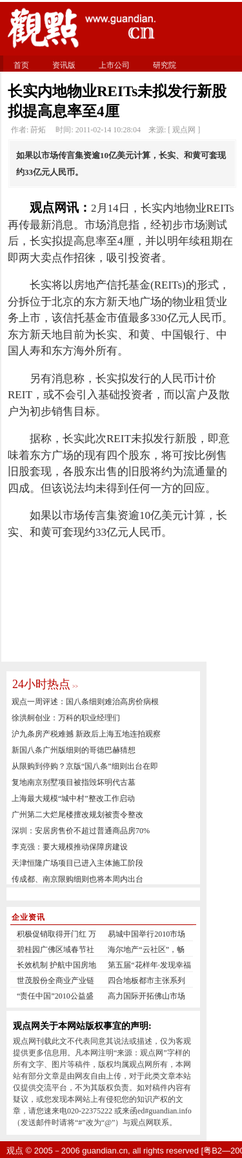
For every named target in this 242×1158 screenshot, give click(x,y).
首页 (21, 65)
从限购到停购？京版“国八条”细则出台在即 (85, 766)
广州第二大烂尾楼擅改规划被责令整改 (77, 814)
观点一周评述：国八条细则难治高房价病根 (85, 701)
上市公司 (114, 65)
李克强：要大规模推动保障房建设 (70, 846)
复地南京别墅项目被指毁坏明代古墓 (74, 782)
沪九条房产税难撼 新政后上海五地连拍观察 (86, 733)
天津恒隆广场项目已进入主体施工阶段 (77, 863)
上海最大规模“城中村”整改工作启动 (73, 798)
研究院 (164, 65)
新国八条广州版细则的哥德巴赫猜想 (74, 750)
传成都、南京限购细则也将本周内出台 (77, 879)
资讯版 (64, 65)
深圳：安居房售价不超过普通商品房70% (81, 830)
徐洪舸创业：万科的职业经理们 (66, 717)
